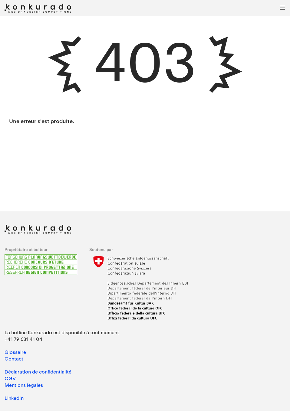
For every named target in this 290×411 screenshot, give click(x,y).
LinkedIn (14, 398)
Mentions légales (24, 385)
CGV (10, 378)
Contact (14, 359)
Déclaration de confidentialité (38, 372)
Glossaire (15, 352)
